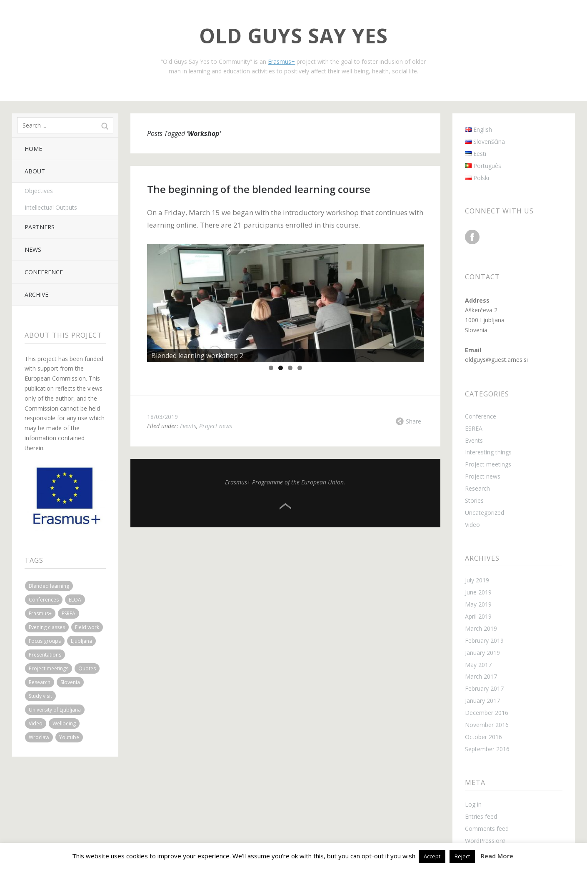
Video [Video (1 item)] (35, 723)
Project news (215, 426)
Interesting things (488, 452)
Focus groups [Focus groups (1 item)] (45, 640)
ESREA (473, 428)
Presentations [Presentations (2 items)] (45, 654)
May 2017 (478, 665)
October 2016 (483, 737)
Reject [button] (462, 856)
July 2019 (477, 580)
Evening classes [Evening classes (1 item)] (47, 627)
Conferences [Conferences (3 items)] (44, 599)
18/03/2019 (162, 417)
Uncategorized (484, 512)
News (33, 249)
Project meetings (488, 464)
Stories (474, 500)
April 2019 (478, 616)
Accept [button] (432, 856)
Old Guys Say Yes (293, 35)
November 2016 (487, 725)
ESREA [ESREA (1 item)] (68, 613)
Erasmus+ (281, 61)
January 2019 (482, 653)
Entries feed (481, 816)
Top (285, 506)
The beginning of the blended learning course (258, 189)
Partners (40, 227)
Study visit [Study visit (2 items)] (40, 696)
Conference (44, 272)
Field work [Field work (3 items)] (87, 627)
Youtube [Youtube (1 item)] (69, 737)
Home (33, 149)
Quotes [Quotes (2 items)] (87, 668)
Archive (36, 294)
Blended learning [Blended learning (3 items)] (49, 585)
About (35, 171)
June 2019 (478, 592)
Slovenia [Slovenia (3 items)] (70, 682)
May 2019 (478, 604)
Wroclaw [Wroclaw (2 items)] (39, 737)
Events (188, 426)
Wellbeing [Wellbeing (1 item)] (64, 723)
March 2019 (481, 628)
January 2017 (482, 701)
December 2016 (486, 713)
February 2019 (484, 640)
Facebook (472, 237)
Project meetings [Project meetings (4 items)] (48, 668)
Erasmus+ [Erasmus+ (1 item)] (40, 613)
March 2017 (481, 676)
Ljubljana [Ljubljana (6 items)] (81, 640)
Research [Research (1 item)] (39, 682)
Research (477, 488)
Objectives (39, 191)
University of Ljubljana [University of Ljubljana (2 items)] (55, 709)
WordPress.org (485, 841)
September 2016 (487, 749)
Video (472, 525)
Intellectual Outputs (51, 207)
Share (413, 421)
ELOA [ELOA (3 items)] (75, 599)
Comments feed (487, 828)
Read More (497, 856)
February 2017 (484, 688)
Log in (473, 804)
